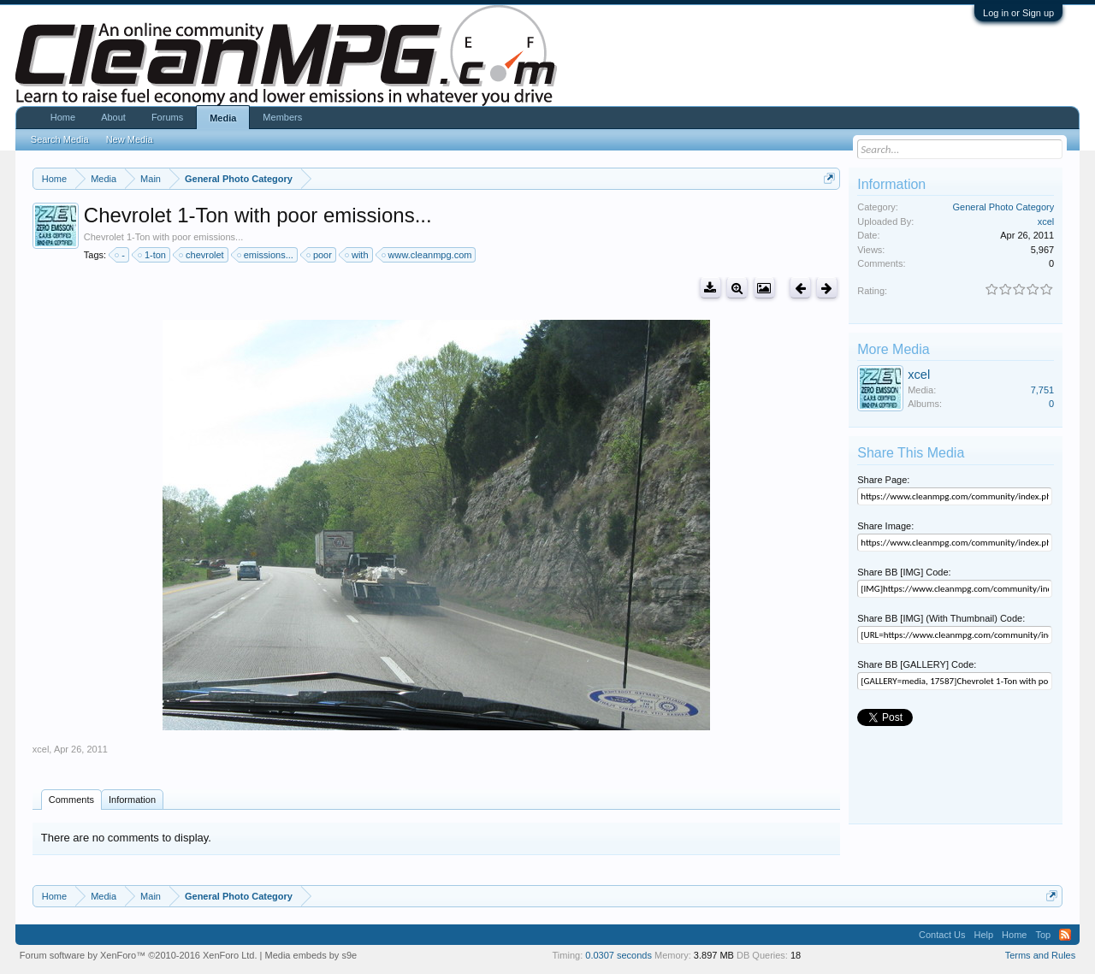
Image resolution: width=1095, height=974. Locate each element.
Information (132, 799)
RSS (1065, 935)
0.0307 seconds (618, 955)
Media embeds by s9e (311, 955)
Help (983, 935)
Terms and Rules (1040, 955)
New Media (129, 139)
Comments (71, 799)
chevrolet (202, 255)
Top (1043, 935)
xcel (41, 749)
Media (223, 118)
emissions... (266, 255)
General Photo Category (1004, 207)
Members (282, 117)
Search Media (60, 139)
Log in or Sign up (1018, 13)
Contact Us (942, 935)
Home (62, 117)
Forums (167, 117)
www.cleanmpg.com (427, 255)
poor (320, 255)
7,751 (1043, 390)
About (113, 117)
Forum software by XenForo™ (138, 955)
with (357, 255)
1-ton (152, 255)
